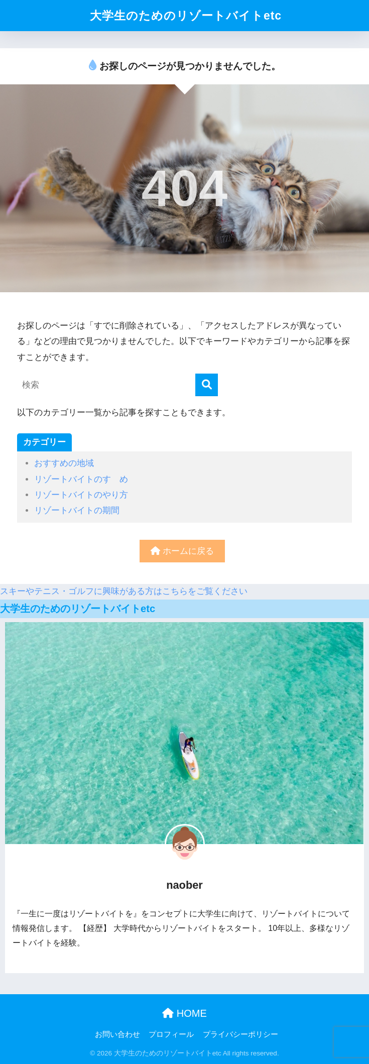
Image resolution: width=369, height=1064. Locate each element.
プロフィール (171, 1034)
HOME (184, 1013)
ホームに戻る (182, 551)
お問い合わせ (117, 1034)
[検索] (206, 385)
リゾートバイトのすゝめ (81, 479)
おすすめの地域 (64, 463)
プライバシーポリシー (240, 1034)
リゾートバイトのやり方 (81, 495)
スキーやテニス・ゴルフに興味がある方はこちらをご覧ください (124, 591)
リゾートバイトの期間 (76, 510)
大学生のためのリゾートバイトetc (186, 15)
